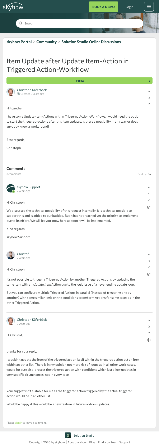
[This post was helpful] (149, 91)
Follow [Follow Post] (80, 80)
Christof (23, 254)
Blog (92, 442)
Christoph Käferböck (32, 90)
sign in (18, 422)
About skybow (76, 442)
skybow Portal (19, 41)
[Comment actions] (149, 207)
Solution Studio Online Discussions (91, 41)
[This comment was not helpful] (149, 200)
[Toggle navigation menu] (149, 7)
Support (124, 442)
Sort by (145, 174)
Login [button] (130, 7)
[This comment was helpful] (149, 187)
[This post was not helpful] (149, 104)
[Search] (79, 23)
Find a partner (107, 442)
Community (46, 41)
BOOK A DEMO (103, 7)
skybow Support (28, 187)
